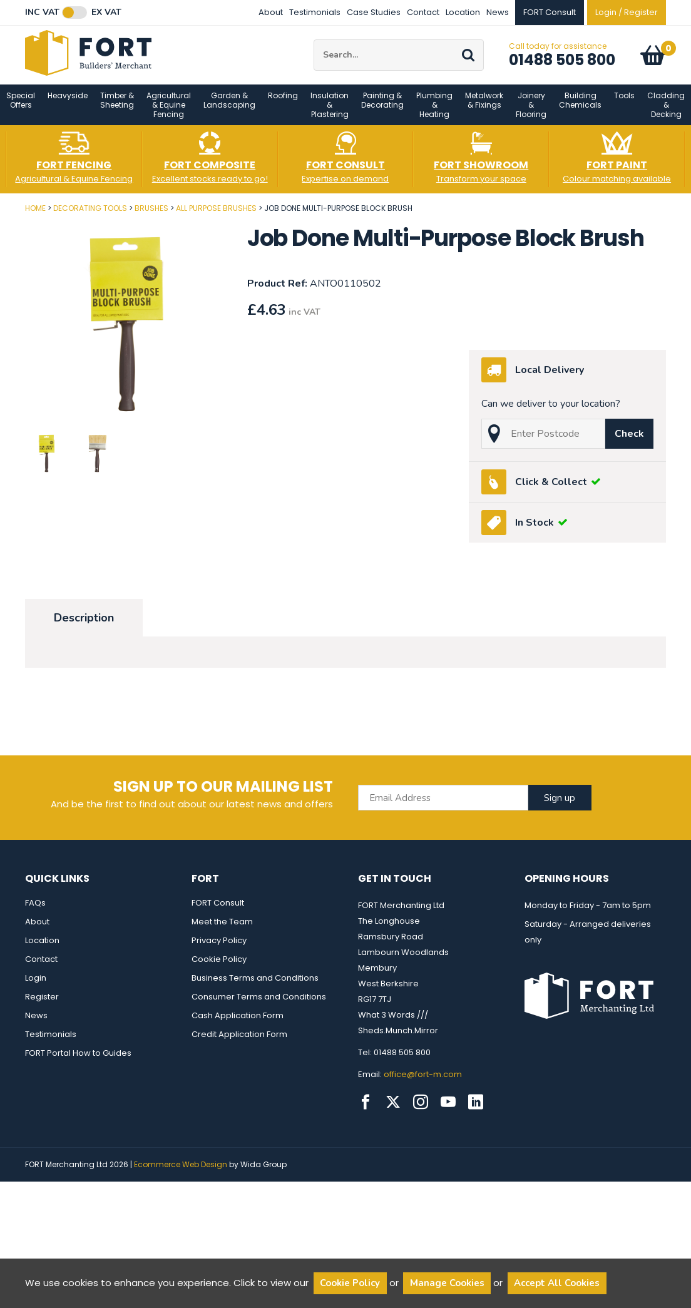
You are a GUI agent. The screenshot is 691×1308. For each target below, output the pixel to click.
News (497, 12)
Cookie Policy (219, 967)
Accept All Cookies (557, 1283)
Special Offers (20, 108)
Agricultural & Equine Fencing (168, 112)
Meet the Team (222, 929)
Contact (423, 12)
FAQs (35, 910)
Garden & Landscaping (229, 108)
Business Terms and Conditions (255, 985)
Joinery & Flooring (531, 112)
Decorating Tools (90, 215)
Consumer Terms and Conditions (259, 1004)
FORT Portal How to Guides (78, 1060)
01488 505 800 (562, 63)
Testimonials (314, 12)
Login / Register (626, 12)
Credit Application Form (239, 1042)
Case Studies (374, 12)
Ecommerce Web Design (180, 1172)
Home (35, 215)
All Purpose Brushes (216, 215)
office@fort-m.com (423, 1082)
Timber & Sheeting (117, 108)
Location (463, 12)
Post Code (0, 211)
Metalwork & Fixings (484, 108)
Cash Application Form (238, 1023)
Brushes (151, 215)
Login (35, 985)
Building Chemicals (580, 108)
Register (42, 1004)
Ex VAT (106, 12)
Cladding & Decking (666, 112)
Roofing (283, 103)
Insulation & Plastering (329, 112)
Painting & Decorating (382, 108)
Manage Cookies (447, 1283)
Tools (624, 103)
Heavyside (68, 103)
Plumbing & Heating (434, 112)
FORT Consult (218, 910)
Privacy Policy (219, 948)
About (270, 12)
